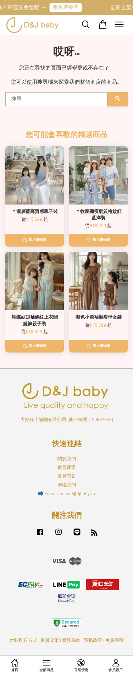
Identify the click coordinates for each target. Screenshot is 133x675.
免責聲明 (114, 640)
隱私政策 (93, 640)
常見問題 (66, 476)
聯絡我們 (66, 485)
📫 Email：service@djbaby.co (66, 494)
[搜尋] (56, 99)
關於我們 (66, 459)
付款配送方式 (23, 640)
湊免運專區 (69, 7)
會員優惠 (66, 467)
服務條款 (71, 640)
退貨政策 (49, 640)
